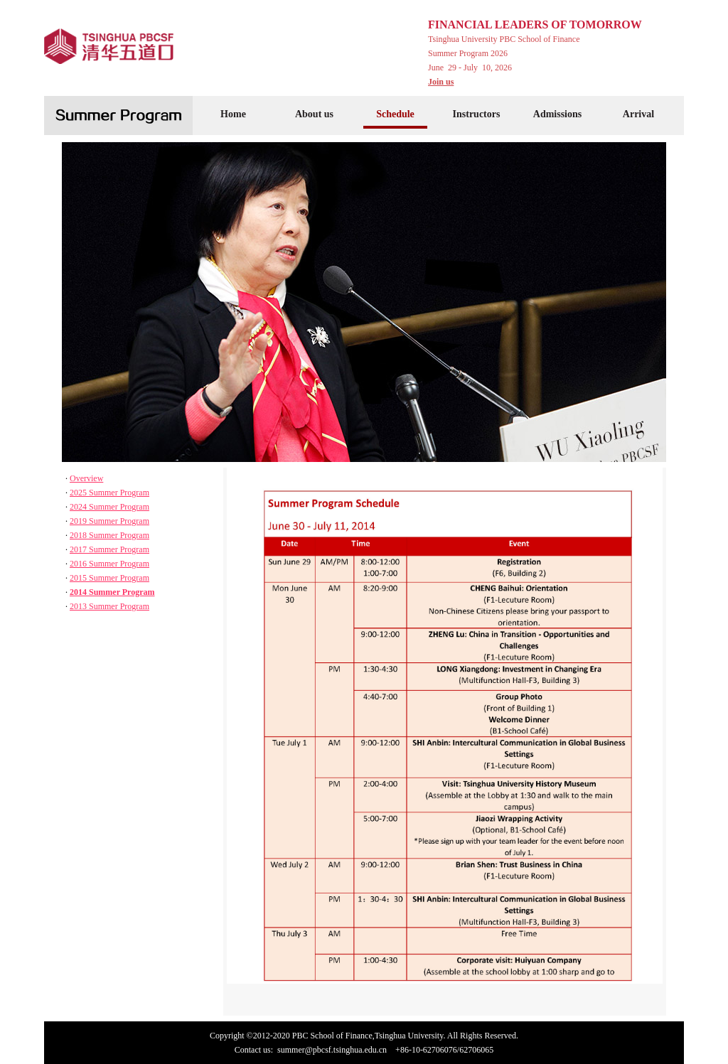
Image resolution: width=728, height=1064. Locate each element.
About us (314, 114)
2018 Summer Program (109, 535)
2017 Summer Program (109, 549)
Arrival (638, 114)
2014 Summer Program (112, 592)
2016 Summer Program (109, 564)
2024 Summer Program (109, 507)
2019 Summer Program (109, 521)
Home (233, 114)
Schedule (395, 114)
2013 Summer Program (109, 606)
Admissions (557, 114)
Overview (86, 478)
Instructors (476, 114)
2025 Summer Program (109, 493)
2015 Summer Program (109, 578)
